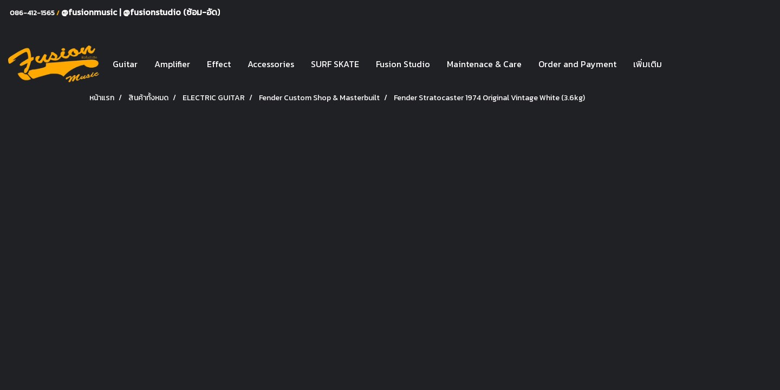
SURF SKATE (335, 63)
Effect (219, 63)
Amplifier (172, 63)
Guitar (125, 63)
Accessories (271, 63)
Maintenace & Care (484, 63)
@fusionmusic (90, 11)
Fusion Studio (403, 63)
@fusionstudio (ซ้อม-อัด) (171, 11)
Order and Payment (577, 63)
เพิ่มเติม (647, 63)
